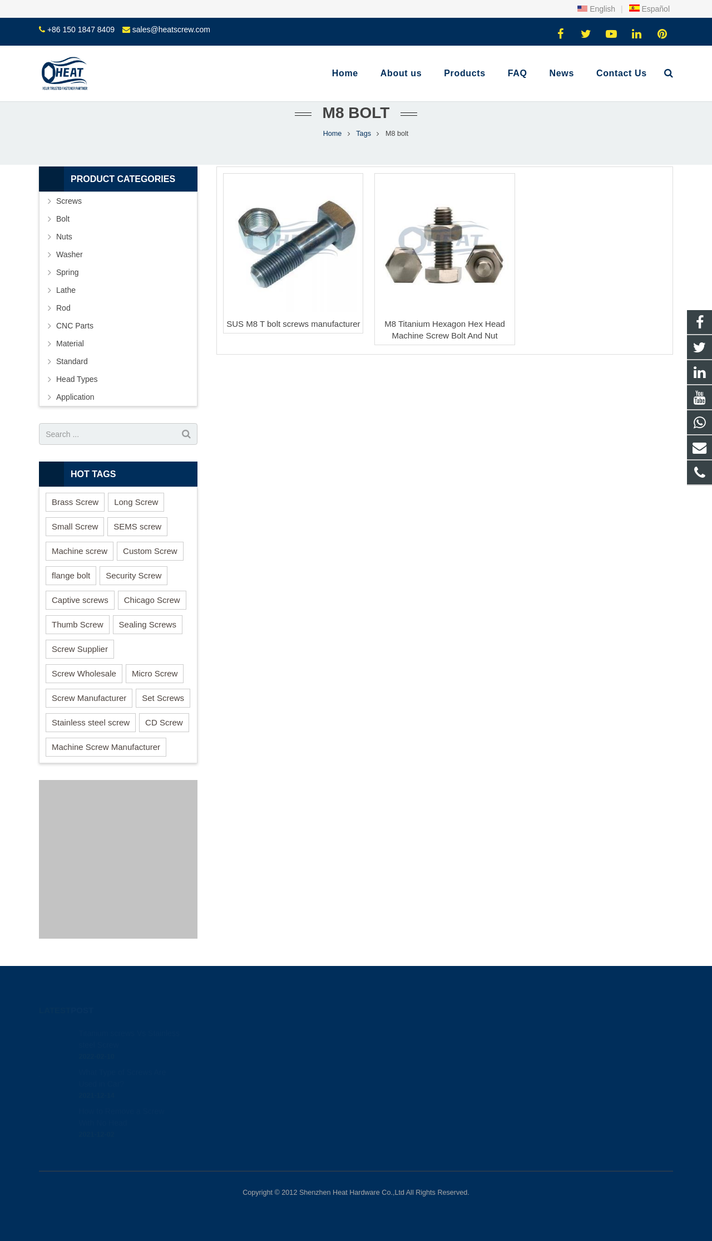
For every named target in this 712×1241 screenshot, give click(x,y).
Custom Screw (150, 551)
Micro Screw (155, 673)
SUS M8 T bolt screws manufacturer (293, 323)
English (596, 8)
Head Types (76, 379)
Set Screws (163, 698)
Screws (69, 201)
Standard (72, 361)
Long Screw (136, 502)
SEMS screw (137, 526)
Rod (63, 307)
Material (70, 343)
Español (649, 8)
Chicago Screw (152, 600)
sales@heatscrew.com (171, 29)
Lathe (66, 290)
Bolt (63, 218)
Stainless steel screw (91, 722)
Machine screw (79, 551)
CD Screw (164, 722)
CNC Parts (74, 325)
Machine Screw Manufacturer (106, 747)
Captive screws (80, 600)
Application (75, 397)
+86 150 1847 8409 (81, 29)
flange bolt (71, 575)
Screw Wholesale (84, 673)
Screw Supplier (80, 649)
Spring (67, 272)
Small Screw (75, 526)
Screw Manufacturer (89, 698)
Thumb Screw (77, 624)
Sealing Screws (147, 624)
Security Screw (133, 575)
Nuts (64, 236)
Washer (69, 254)
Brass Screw (75, 502)
